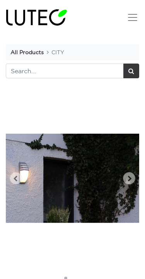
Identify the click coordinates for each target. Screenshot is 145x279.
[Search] (131, 71)
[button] (16, 178)
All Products (27, 52)
